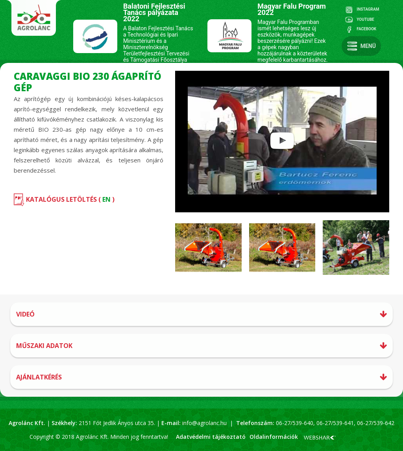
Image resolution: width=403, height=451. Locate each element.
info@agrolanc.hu (204, 423)
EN (106, 199)
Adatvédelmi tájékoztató (211, 436)
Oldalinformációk (274, 436)
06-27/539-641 (334, 423)
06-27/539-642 (375, 423)
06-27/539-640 (294, 423)
